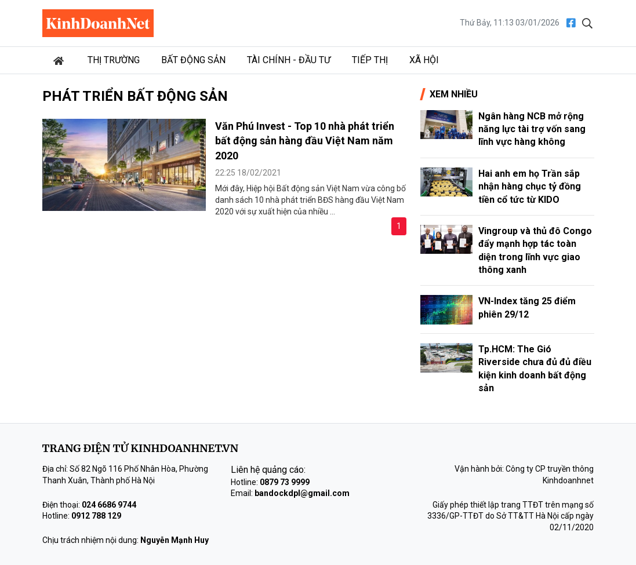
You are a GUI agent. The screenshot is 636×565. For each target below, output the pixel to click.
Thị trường (114, 59)
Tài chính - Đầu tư (288, 59)
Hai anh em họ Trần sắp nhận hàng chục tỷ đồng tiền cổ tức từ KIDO (529, 186)
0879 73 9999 (285, 482)
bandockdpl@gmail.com (302, 493)
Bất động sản (193, 59)
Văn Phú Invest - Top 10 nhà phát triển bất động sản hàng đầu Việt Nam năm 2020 (304, 140)
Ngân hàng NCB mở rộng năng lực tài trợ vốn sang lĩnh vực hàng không (532, 129)
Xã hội (424, 59)
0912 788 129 (96, 515)
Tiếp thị (370, 59)
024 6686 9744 (109, 504)
